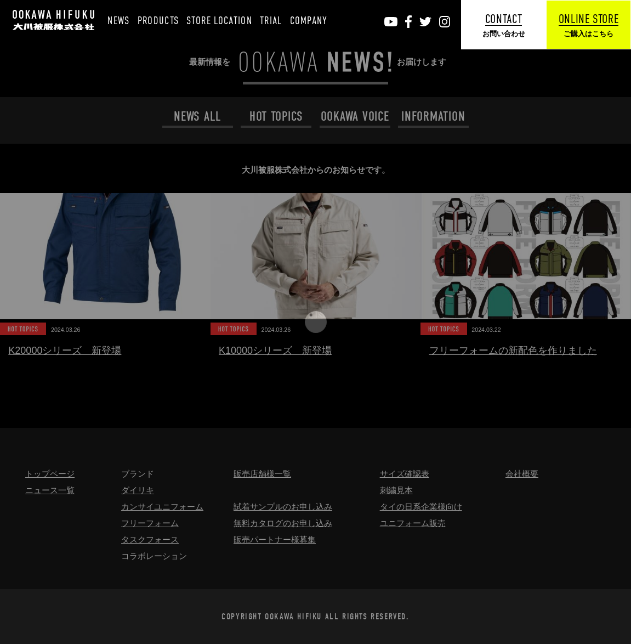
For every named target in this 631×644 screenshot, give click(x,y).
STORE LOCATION (219, 20)
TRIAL (271, 20)
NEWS (118, 20)
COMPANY (309, 20)
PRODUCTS (158, 20)
